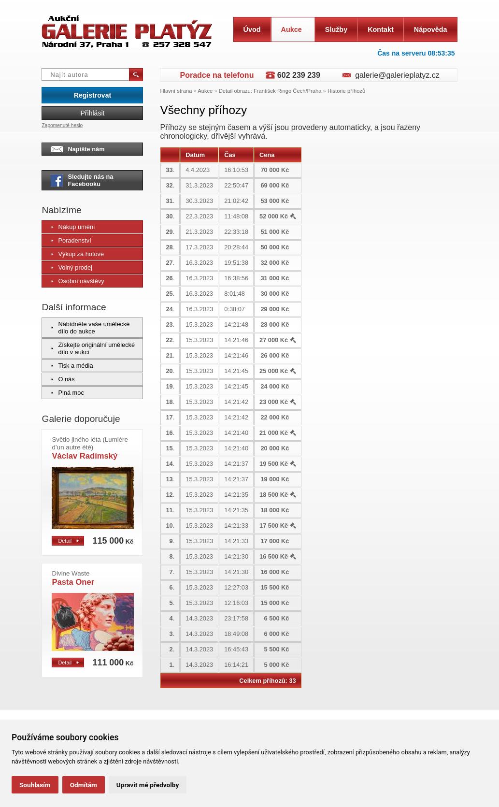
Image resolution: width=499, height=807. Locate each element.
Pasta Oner (73, 578)
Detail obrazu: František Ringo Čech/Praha (270, 91)
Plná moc (67, 393)
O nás (62, 379)
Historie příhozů (346, 91)
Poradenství (71, 240)
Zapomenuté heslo (62, 125)
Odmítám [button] (83, 785)
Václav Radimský (90, 448)
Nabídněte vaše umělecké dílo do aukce (90, 327)
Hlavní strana (176, 91)
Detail (68, 540)
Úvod (252, 29)
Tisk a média (72, 366)
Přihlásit (92, 113)
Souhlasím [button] (35, 785)
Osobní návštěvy (77, 281)
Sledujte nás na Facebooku (82, 180)
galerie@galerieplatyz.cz (397, 75)
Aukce (295, 29)
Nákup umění (73, 227)
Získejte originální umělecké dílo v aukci (93, 348)
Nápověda (430, 29)
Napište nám (77, 149)
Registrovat (92, 95)
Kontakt (381, 29)
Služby (336, 29)
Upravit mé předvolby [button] (147, 785)
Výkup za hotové (77, 254)
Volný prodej (71, 267)
